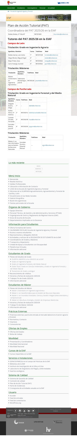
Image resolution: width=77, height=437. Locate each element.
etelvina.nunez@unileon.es (37, 113)
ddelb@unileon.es (34, 106)
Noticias (38, 171)
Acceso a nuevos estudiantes (20, 232)
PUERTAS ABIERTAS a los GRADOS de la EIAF (27, 259)
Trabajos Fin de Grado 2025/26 (21, 278)
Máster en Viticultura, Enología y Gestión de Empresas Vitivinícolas (35, 300)
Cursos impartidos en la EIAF (20, 354)
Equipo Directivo (16, 211)
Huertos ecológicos (17, 371)
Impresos (13, 322)
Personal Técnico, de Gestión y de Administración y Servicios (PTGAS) (36, 213)
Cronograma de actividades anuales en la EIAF (27, 388)
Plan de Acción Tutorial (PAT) (21, 383)
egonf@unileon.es (48, 145)
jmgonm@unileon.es (35, 126)
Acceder (13, 396)
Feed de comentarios (18, 400)
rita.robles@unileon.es (60, 34)
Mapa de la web (22, 415)
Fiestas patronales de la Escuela (22, 203)
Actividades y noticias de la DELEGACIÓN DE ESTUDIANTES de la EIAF (35, 237)
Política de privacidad (29, 413)
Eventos (38, 169)
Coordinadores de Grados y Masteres (24, 240)
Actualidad (51, 8)
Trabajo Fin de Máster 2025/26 (21, 305)
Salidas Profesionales (18, 184)
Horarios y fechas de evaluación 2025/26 (25, 276)
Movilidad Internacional (19, 344)
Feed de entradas (16, 398)
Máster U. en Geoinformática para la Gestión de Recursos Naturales (36, 293)
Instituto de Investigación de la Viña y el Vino (26, 366)
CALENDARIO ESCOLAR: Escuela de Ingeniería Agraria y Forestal (33, 230)
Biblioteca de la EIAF (17, 364)
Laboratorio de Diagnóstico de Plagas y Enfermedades (30, 369)
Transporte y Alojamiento (19, 242)
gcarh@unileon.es (50, 64)
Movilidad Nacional (17, 346)
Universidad (11, 8)
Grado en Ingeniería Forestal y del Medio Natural (29, 264)
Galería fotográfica (17, 198)
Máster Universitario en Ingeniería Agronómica (28, 291)
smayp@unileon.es (51, 61)
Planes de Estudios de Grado (20, 257)
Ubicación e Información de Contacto (24, 186)
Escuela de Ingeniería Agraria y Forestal (22, 11)
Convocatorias (15, 324)
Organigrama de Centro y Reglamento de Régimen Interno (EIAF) (34, 215)
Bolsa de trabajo (16, 334)
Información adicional (18, 249)
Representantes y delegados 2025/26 (23, 235)
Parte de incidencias (17, 386)
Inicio (38, 166)
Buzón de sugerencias (18, 201)
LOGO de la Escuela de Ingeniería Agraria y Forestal (29, 189)
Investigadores (32, 8)
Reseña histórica (16, 182)
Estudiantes (21, 8)
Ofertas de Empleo (17, 332)
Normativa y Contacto (18, 319)
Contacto (55, 411)
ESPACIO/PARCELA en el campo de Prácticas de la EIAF (30, 361)
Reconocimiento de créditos (20, 273)
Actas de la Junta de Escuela (20, 218)
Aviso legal (20, 413)
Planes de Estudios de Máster (21, 288)
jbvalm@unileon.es (41, 81)
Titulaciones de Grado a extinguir (23, 271)
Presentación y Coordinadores (21, 342)
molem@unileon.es (51, 58)
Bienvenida (14, 179)
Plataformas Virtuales (18, 247)
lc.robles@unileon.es (51, 55)
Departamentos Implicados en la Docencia (26, 220)
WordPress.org (15, 403)
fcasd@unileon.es (34, 120)
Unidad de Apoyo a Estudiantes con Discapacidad (28, 245)
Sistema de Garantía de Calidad (21, 378)
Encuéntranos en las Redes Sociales (23, 196)
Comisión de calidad (17, 381)
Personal (42, 8)
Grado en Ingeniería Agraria (21, 262)
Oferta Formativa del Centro (20, 228)
